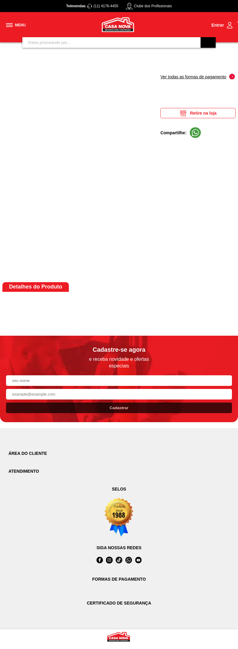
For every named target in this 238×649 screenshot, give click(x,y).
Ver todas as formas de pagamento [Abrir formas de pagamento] (197, 77)
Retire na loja (198, 113)
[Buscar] (208, 42)
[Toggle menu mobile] (16, 25)
